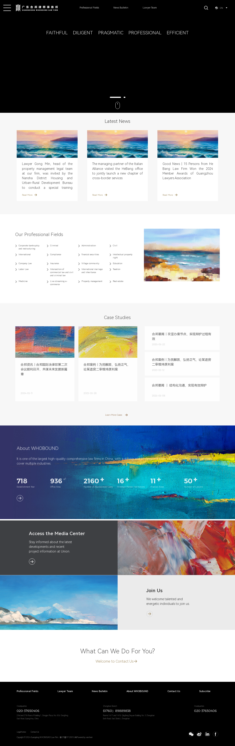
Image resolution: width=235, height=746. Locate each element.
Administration (83, 245)
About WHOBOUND (137, 691)
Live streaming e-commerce (53, 283)
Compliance (50, 254)
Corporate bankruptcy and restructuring (24, 247)
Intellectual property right (117, 256)
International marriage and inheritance (86, 270)
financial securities (85, 254)
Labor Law (19, 269)
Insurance (49, 263)
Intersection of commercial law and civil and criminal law (56, 272)
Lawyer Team (150, 7)
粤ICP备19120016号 (68, 737)
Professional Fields (89, 7)
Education (112, 263)
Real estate (113, 281)
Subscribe (204, 691)
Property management (86, 281)
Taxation (111, 269)
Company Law (20, 263)
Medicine (18, 281)
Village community (85, 263)
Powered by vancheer (84, 737)
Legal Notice (21, 732)
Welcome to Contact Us (115, 666)
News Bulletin (120, 7)
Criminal (49, 245)
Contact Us (173, 691)
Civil (110, 245)
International (20, 254)
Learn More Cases (113, 420)
